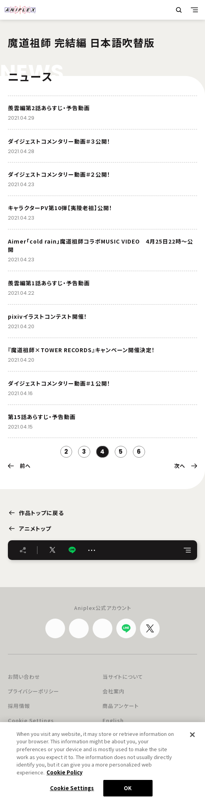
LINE (72, 550)
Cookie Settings (31, 720)
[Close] (192, 737)
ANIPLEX (20, 10)
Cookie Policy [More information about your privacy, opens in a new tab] (64, 775)
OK (128, 791)
